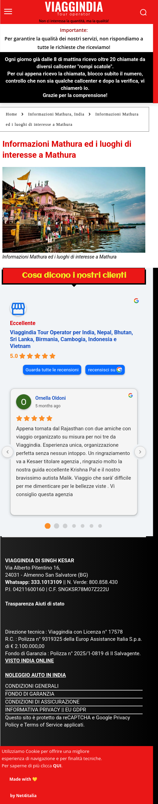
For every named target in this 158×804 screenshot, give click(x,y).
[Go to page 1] (56, 525)
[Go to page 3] (74, 526)
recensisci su (101, 369)
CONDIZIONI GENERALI (32, 686)
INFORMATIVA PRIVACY (32, 710)
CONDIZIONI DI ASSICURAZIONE (42, 702)
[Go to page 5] (91, 526)
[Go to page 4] (83, 526)
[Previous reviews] (7, 452)
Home (11, 114)
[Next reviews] (140, 452)
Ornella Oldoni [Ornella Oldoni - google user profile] (50, 398)
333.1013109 (46, 582)
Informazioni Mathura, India (56, 114)
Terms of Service (43, 725)
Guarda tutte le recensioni (52, 369)
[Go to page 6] (100, 526)
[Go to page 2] (65, 526)
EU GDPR (75, 710)
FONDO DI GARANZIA (29, 694)
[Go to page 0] (47, 526)
